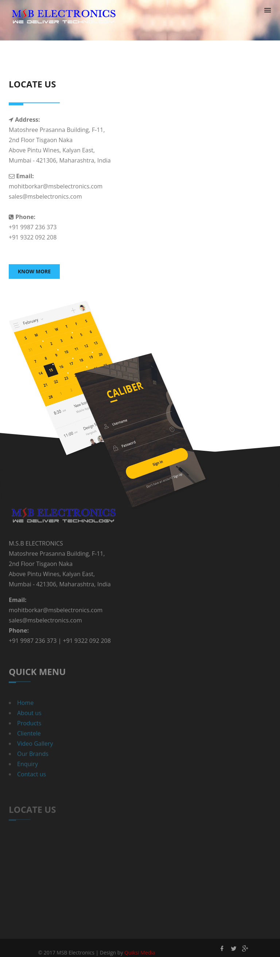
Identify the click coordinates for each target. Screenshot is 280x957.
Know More (34, 271)
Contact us (31, 786)
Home (25, 715)
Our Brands (32, 766)
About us (29, 725)
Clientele (29, 745)
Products (29, 735)
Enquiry (27, 776)
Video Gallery (35, 755)
